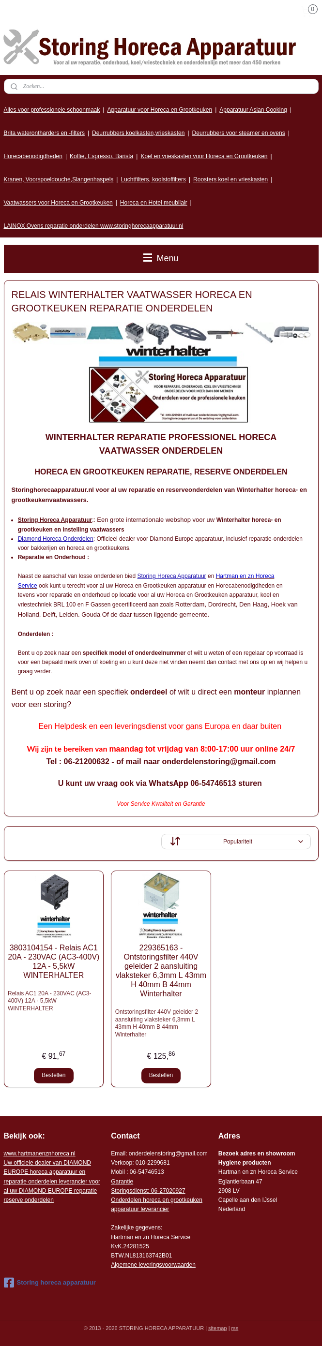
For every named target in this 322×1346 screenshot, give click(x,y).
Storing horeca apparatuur (50, 1282)
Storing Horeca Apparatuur (172, 576)
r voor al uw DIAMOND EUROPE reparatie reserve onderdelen (52, 1181)
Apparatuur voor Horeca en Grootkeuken (159, 109)
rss (235, 1328)
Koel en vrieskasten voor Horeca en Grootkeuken (203, 156)
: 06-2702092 (165, 1190)
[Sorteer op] (236, 841)
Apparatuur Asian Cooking (253, 109)
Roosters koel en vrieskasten (230, 179)
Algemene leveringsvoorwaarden (153, 1264)
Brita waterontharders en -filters (44, 133)
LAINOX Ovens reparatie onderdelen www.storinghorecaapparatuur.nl (94, 225)
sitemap (217, 1328)
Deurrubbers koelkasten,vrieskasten (138, 133)
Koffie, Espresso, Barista (101, 156)
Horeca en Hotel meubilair (153, 202)
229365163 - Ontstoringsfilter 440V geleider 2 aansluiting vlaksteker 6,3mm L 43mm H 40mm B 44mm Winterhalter (161, 970)
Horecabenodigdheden (33, 156)
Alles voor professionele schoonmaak (52, 109)
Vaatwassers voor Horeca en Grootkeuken (58, 202)
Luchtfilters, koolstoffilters (153, 179)
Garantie (122, 1181)
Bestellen (53, 1075)
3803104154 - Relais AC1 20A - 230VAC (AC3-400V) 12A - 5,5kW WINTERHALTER (53, 961)
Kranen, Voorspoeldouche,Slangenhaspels (59, 179)
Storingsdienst (129, 1190)
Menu (160, 258)
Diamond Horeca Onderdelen (55, 538)
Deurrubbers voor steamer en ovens (238, 133)
